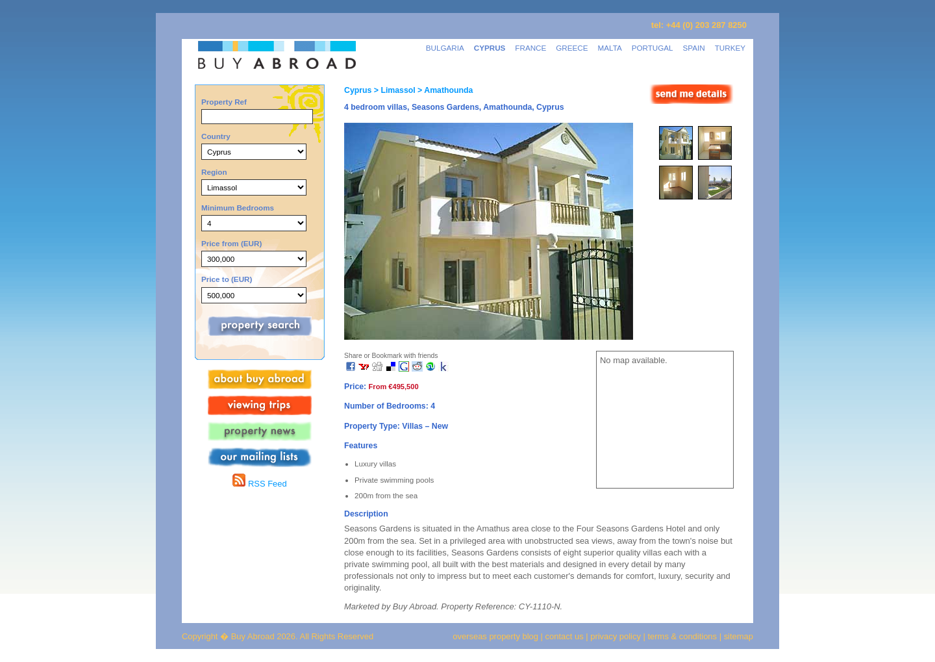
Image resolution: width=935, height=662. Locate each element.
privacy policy (615, 636)
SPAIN (694, 48)
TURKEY (730, 48)
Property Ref (224, 101)
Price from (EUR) (231, 243)
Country (216, 136)
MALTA (610, 48)
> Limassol (393, 90)
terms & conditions (683, 636)
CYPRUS (490, 48)
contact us (564, 636)
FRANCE (530, 48)
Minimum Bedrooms (237, 207)
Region (214, 172)
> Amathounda (444, 90)
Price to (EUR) (226, 279)
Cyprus (357, 90)
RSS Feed (259, 484)
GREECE (572, 48)
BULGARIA (445, 48)
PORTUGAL (652, 48)
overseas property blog (495, 636)
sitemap (737, 636)
